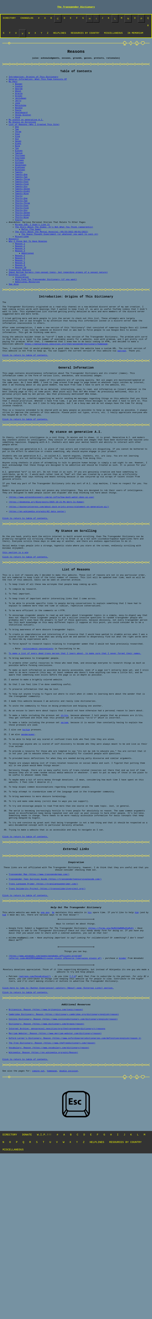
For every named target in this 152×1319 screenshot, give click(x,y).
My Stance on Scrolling (22, 135)
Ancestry (14, 275)
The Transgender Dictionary (76, 7)
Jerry (18, 109)
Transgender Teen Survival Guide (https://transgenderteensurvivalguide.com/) (55, 1016)
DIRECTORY (9, 18)
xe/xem (64, 834)
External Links (17, 318)
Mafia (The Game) (31, 263)
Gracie (19, 100)
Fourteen (20, 177)
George (19, 94)
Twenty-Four (22, 206)
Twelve (19, 172)
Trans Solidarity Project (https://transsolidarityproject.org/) (47, 1028)
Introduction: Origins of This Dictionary (33, 80)
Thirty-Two (21, 229)
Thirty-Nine (22, 249)
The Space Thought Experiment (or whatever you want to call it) (59, 269)
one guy (45, 1053)
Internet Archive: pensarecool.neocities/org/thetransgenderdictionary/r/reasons (57, 1186)
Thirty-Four (22, 235)
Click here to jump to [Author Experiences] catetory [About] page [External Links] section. (58, 1140)
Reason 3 (20, 286)
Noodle (19, 117)
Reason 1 (20, 280)
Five (17, 152)
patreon (121, 405)
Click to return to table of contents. (25, 409)
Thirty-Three (22, 232)
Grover (19, 103)
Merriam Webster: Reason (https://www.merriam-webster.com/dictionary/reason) (55, 1191)
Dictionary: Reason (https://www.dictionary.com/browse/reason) (46, 1180)
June (17, 112)
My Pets (13, 86)
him (137, 1053)
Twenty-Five (22, 209)
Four (17, 149)
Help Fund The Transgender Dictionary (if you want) (46, 323)
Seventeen (20, 186)
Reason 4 (20, 289)
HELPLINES (59, 34)
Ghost (18, 97)
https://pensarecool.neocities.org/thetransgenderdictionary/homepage (66, 397)
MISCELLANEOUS (113, 34)
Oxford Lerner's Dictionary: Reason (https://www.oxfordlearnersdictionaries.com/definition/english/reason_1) (75, 1197)
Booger (19, 89)
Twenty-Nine (22, 220)
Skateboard (21, 123)
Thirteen (20, 175)
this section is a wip (15, 633)
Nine (17, 163)
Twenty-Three (22, 203)
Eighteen (20, 189)
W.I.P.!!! (44, 1299)
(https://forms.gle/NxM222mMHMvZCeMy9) (111, 1071)
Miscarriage (22, 272)
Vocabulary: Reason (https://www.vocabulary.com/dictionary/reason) (49, 1208)
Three (18, 146)
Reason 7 (20, 300)
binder (122, 1106)
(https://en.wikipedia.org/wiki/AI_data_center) (37, 587)
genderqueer (28, 848)
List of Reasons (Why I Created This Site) (34, 137)
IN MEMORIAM (135, 34)
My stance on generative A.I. (26, 132)
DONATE (27, 1299)
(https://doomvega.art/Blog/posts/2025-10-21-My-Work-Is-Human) (46, 576)
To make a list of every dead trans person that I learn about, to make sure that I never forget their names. (75, 751)
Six (17, 155)
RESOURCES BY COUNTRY (85, 34)
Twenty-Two (21, 200)
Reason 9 (20, 306)
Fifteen (19, 180)
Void (17, 129)
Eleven (19, 169)
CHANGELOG (26, 18)
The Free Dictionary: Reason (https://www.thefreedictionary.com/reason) (52, 1203)
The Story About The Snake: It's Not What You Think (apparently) (54, 260)
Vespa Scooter (23, 126)
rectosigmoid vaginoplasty (38, 745)
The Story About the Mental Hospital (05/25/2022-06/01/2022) (51, 266)
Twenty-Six (21, 212)
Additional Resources (27, 326)
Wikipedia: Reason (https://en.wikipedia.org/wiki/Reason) (43, 1214)
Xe (53, 1053)
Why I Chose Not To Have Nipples (28, 278)
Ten (17, 166)
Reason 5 (20, 295)
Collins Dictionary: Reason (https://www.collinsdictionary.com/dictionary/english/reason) (63, 1174)
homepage (52, 1234)
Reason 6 (20, 298)
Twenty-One (21, 197)
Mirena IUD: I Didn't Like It (32, 258)
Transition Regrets (20, 312)
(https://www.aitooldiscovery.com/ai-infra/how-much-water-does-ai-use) (51, 570)
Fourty (19, 252)
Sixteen (19, 183)
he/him (26, 842)
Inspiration (22, 320)
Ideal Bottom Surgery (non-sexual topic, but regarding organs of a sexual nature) (58, 315)
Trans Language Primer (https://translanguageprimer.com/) (43, 1022)
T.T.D (72, 1126)
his (89, 1053)
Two (17, 143)
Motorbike (20, 114)
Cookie (19, 92)
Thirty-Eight (22, 246)
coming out (38, 1234)
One (17, 140)
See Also (14, 329)
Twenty (19, 195)
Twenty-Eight (22, 217)
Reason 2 (20, 283)
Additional (27, 292)
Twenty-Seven (22, 215)
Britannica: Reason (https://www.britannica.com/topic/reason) (46, 1163)
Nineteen (20, 192)
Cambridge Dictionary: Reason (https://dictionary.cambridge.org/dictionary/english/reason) (64, 1168)
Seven (18, 157)
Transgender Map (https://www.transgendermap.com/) (39, 1011)
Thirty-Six (21, 240)
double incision (68, 1234)
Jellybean (20, 106)
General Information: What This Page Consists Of (38, 83)
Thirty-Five (22, 237)
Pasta (18, 120)
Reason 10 (20, 309)
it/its (64, 825)
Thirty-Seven (22, 243)
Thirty (19, 223)
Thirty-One (21, 226)
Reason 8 (20, 303)
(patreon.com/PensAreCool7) (35, 1126)
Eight (18, 160)
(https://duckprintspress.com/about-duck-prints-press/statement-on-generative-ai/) (59, 582)
